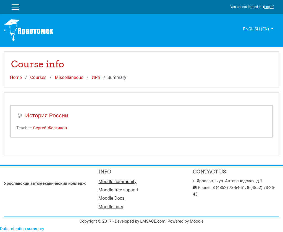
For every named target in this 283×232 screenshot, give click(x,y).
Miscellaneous (69, 77)
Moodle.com (110, 206)
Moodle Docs (111, 198)
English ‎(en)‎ (256, 29)
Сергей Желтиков (50, 127)
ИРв (96, 77)
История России (46, 115)
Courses (38, 77)
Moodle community (117, 181)
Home (16, 77)
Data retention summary (22, 228)
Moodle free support (118, 190)
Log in (268, 7)
